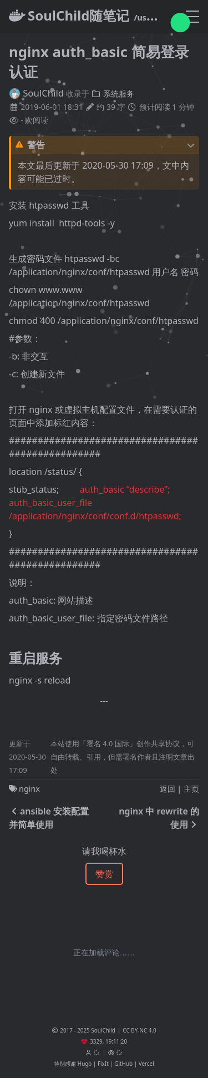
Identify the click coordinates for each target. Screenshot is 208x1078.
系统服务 (112, 93)
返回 (167, 788)
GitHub (123, 1063)
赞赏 (104, 874)
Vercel (146, 1063)
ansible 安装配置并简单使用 (49, 818)
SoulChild (36, 93)
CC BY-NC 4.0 (139, 1030)
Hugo (85, 1063)
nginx (29, 788)
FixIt (103, 1063)
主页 (191, 788)
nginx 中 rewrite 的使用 (159, 818)
